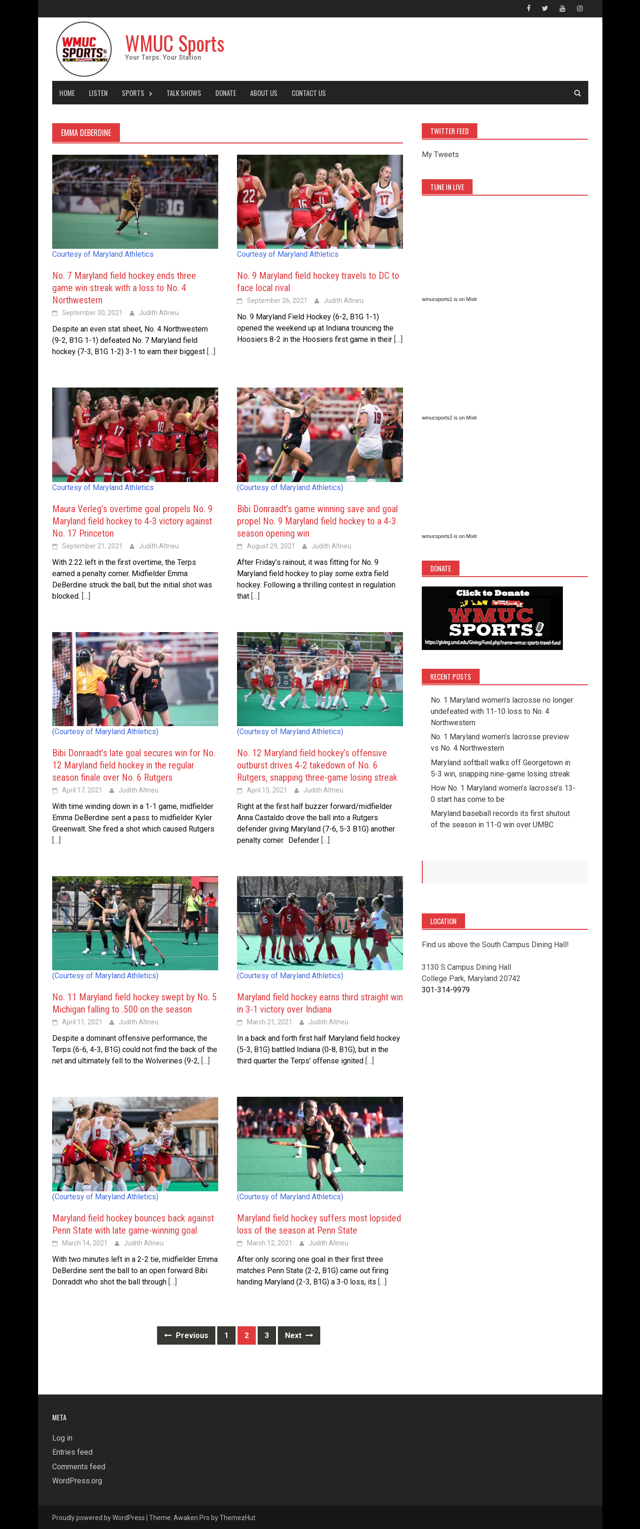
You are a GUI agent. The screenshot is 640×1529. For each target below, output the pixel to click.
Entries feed (72, 1451)
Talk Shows (183, 92)
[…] (210, 350)
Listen (98, 92)
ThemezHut (237, 1517)
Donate (225, 92)
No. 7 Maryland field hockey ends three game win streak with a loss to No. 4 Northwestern (124, 287)
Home (67, 92)
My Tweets (440, 153)
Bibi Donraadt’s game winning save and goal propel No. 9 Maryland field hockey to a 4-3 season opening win (317, 520)
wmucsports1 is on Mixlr (449, 298)
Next (299, 1334)
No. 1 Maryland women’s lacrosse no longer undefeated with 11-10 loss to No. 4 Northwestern (502, 710)
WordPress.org (77, 1479)
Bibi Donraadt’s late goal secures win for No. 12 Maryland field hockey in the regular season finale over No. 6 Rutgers (133, 764)
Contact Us (309, 92)
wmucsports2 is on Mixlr (449, 417)
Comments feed (78, 1465)
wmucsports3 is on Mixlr (449, 535)
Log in (62, 1437)
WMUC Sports (177, 41)
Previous (186, 1334)
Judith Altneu (159, 312)
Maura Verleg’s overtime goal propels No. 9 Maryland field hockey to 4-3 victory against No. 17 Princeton (132, 520)
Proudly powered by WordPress (98, 1517)
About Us (263, 92)
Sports (133, 92)
